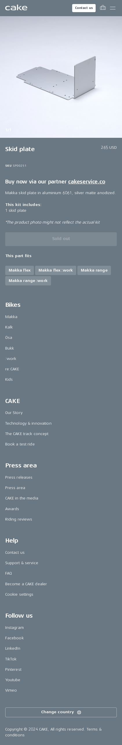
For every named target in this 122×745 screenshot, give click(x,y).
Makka (11, 317)
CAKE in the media (21, 498)
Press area (15, 488)
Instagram (14, 627)
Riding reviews (18, 519)
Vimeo (11, 690)
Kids (9, 379)
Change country (61, 712)
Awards (12, 509)
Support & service (21, 563)
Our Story (14, 412)
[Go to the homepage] (16, 8)
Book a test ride (20, 444)
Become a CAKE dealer (26, 584)
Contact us (84, 8)
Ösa (8, 337)
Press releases (19, 477)
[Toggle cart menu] (103, 8)
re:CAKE (12, 369)
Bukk (9, 348)
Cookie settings (19, 594)
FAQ (8, 573)
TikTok (11, 659)
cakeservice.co (86, 182)
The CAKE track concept (27, 434)
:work (11, 358)
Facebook (14, 638)
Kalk (9, 327)
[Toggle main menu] (113, 8)
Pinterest (13, 669)
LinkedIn (12, 648)
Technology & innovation (28, 423)
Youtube (13, 680)
